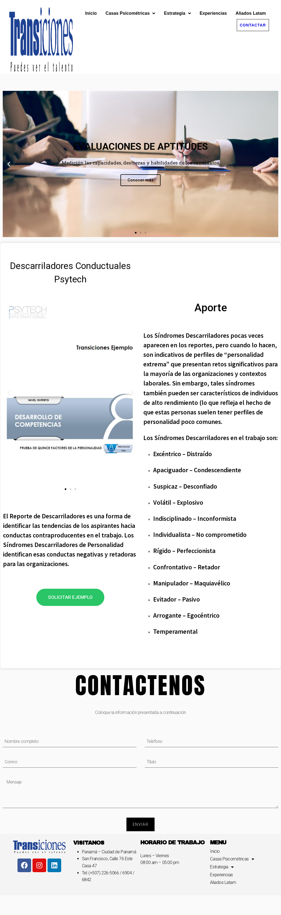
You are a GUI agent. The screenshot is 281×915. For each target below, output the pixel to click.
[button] (253, 20)
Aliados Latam (251, 8)
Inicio (91, 8)
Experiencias (213, 8)
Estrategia (177, 9)
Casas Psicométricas (130, 9)
